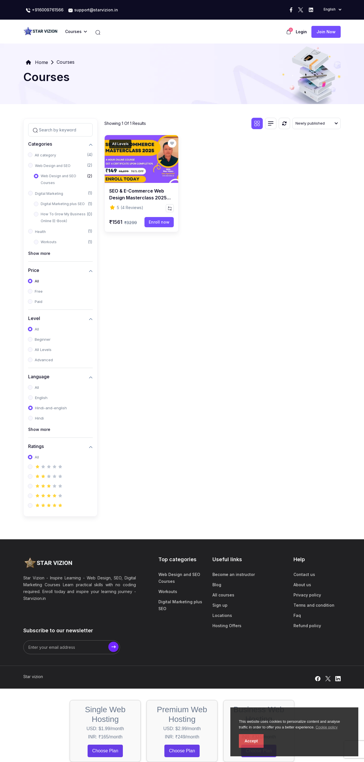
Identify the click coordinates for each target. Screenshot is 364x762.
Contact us (304, 574)
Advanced (44, 360)
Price (33, 270)
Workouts (49, 242)
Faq (297, 615)
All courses (223, 594)
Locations (222, 615)
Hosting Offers (226, 625)
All (37, 281)
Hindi (39, 418)
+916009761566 (44, 10)
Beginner (43, 339)
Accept (251, 741)
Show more (39, 253)
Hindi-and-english (51, 408)
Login (301, 31)
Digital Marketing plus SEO (63, 204)
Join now (326, 31)
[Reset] (284, 123)
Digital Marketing (49, 193)
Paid (38, 301)
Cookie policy (327, 727)
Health (40, 232)
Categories (40, 143)
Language (38, 376)
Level (34, 318)
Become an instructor (233, 574)
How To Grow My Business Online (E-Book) (63, 217)
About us (302, 584)
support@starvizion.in (93, 10)
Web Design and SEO (53, 166)
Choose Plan (105, 750)
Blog (216, 584)
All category (45, 155)
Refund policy (307, 625)
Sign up (220, 605)
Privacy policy (307, 594)
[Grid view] (257, 123)
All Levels (43, 349)
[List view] (270, 123)
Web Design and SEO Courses (58, 179)
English (41, 397)
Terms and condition (313, 605)
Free (39, 291)
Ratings (36, 446)
